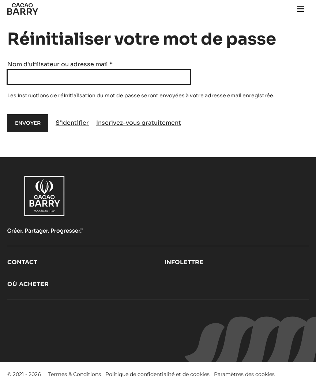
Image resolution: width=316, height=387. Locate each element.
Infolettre (184, 262)
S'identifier (72, 123)
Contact (22, 262)
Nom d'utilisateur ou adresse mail (60, 64)
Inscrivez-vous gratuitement (138, 123)
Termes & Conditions (74, 374)
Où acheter (28, 284)
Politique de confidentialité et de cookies (157, 374)
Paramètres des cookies (244, 374)
